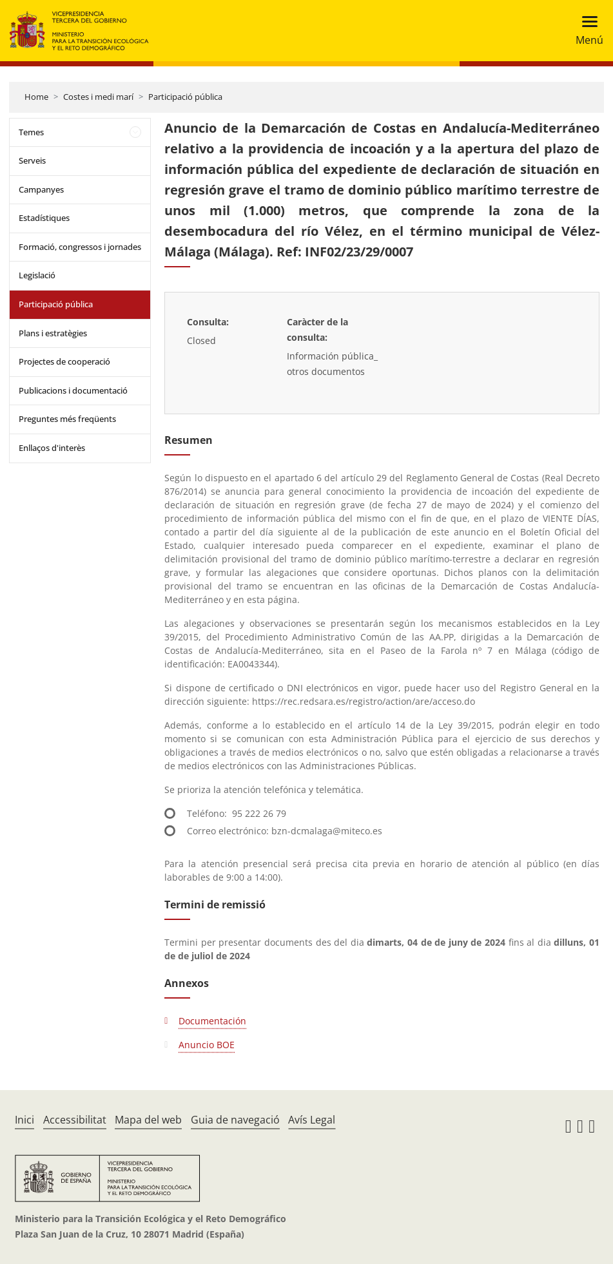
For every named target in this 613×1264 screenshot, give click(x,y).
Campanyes (41, 189)
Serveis (32, 160)
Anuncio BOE (207, 1045)
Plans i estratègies (53, 333)
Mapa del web (148, 1120)
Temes (31, 132)
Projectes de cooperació (64, 361)
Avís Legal (311, 1120)
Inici (24, 1120)
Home (36, 96)
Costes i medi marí (98, 96)
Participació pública (185, 96)
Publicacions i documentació (73, 390)
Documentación (212, 1021)
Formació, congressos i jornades (80, 247)
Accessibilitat (74, 1120)
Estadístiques (44, 218)
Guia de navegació (235, 1120)
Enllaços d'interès (52, 448)
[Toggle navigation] (585, 30)
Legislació (37, 275)
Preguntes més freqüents (67, 419)
